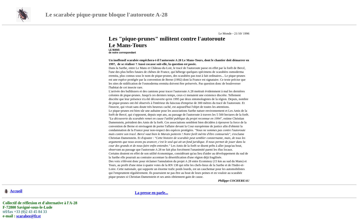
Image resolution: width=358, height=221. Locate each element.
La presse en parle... (151, 193)
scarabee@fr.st (28, 216)
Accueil (16, 191)
